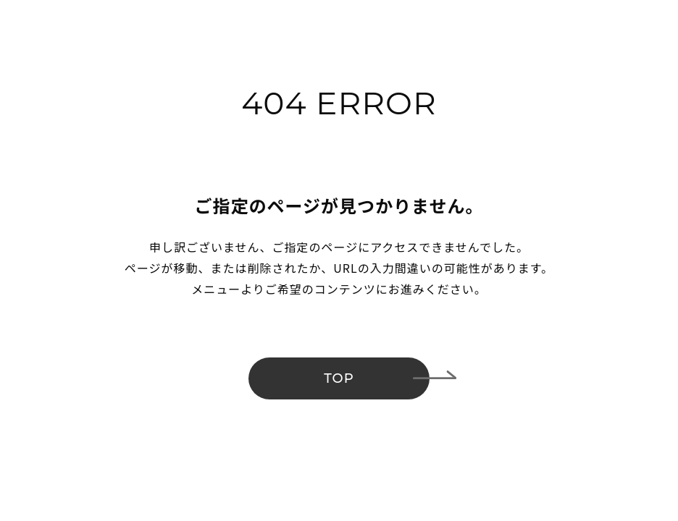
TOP (339, 378)
